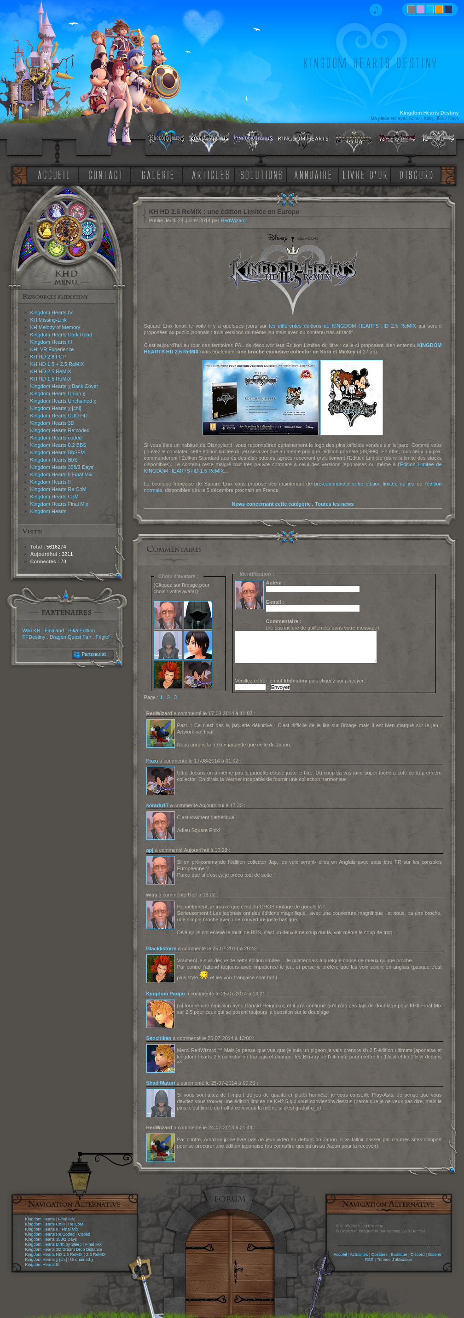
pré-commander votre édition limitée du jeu (364, 483)
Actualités (359, 1254)
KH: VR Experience (52, 349)
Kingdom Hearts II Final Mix (61, 474)
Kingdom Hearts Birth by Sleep (53, 1244)
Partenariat (94, 654)
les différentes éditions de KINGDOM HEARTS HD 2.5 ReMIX (342, 326)
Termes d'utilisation (394, 1259)
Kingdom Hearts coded (56, 437)
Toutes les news (334, 504)
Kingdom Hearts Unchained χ (63, 401)
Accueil (340, 1254)
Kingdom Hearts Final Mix (59, 504)
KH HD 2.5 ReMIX (50, 371)
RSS (369, 1259)
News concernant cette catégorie (271, 504)
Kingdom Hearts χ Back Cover (64, 386)
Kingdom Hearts (48, 511)
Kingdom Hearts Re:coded (60, 430)
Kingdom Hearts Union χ (58, 393)
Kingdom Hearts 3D (52, 423)
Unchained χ (81, 1259)
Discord (418, 1254)
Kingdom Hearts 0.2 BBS (58, 445)
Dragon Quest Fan (71, 637)
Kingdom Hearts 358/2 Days (62, 467)
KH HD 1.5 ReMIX (50, 379)
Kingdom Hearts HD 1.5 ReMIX (54, 1254)
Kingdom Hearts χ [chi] (55, 408)
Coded (84, 1234)
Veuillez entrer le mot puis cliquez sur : (301, 680)
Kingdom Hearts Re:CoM (58, 489)
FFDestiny (34, 637)
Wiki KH (32, 630)
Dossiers (379, 1254)
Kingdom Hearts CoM (54, 496)
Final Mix (66, 1219)
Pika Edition (81, 630)
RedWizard (232, 220)
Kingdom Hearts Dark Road (61, 334)
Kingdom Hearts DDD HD (59, 415)
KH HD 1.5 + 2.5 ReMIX (57, 364)
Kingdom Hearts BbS (54, 459)
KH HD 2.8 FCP (48, 356)
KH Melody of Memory (55, 327)
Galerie (434, 1254)
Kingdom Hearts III (51, 342)
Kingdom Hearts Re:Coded (50, 1234)
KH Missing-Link (48, 320)
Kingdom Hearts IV (51, 312)
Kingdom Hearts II (50, 482)
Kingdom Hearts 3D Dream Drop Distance (64, 1249)
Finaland (54, 630)
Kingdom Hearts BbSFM (57, 452)
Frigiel (102, 637)
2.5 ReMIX (96, 1254)
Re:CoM (75, 1224)
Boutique (399, 1254)
